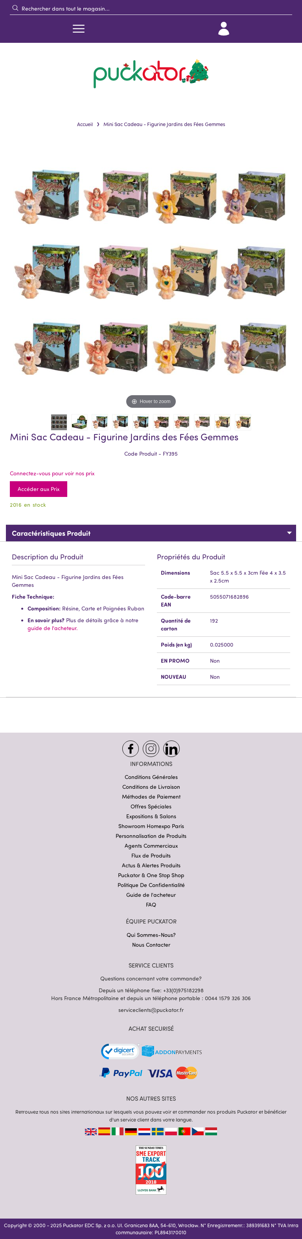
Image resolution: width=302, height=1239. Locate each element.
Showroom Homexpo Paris (151, 826)
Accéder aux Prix (38, 489)
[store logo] (151, 74)
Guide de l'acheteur (151, 894)
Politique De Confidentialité (151, 885)
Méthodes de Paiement (151, 796)
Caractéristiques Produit (51, 533)
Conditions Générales (151, 776)
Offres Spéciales (151, 806)
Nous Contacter (151, 944)
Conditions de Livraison (151, 786)
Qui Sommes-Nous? (151, 934)
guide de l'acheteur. (53, 628)
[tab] (151, 532)
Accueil (85, 124)
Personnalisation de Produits (151, 835)
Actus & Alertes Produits (151, 865)
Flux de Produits (151, 855)
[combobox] (151, 8)
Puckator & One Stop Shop (151, 875)
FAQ (151, 904)
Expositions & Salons (151, 816)
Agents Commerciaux (151, 845)
